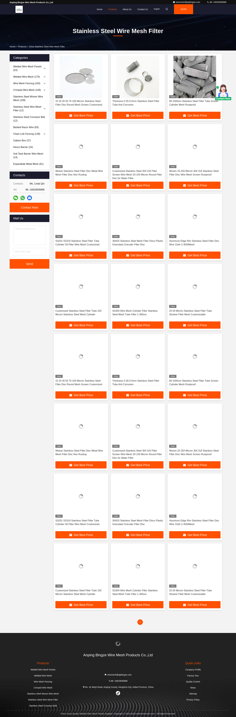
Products (112, 9)
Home (99, 9)
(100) (26, 83)
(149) (27, 90)
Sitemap (193, 693)
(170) (26, 76)
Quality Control (193, 681)
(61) (28, 164)
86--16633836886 (216, 2)
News (193, 687)
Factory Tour (193, 675)
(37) (22, 140)
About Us (127, 9)
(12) (27, 109)
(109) (28, 98)
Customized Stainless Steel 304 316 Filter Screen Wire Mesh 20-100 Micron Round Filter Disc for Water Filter (137, 175)
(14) (28, 155)
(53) (27, 68)
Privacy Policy (193, 700)
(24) (23, 147)
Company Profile (193, 669)
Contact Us (142, 9)
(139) (26, 134)
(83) (26, 127)
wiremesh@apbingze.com (187, 2)
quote (185, 9)
